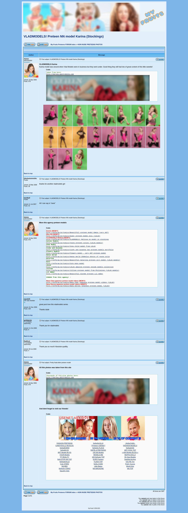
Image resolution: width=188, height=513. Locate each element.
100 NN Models (98, 452)
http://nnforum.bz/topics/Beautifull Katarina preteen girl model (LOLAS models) (83, 260)
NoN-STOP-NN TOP (64, 459)
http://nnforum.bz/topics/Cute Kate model (65, 263)
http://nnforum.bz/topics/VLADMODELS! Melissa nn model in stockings (77, 239)
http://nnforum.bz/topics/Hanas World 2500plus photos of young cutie (78, 257)
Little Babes (98, 466)
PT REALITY (64, 457)
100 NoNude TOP (98, 457)
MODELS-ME (98, 455)
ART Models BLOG (64, 452)
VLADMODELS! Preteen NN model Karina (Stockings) (64, 36)
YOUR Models (65, 455)
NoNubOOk (130, 448)
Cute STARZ (64, 464)
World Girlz (130, 466)
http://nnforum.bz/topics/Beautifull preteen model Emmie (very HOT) (77, 232)
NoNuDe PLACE (98, 448)
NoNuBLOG (64, 450)
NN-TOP (130, 468)
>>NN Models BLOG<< (130, 452)
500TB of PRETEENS (98, 450)
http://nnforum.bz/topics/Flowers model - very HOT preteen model (76, 253)
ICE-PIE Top (130, 462)
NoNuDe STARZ (64, 468)
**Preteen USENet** (98, 445)
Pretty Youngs (130, 464)
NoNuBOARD (64, 448)
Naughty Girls (64, 471)
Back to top (28, 173)
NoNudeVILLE (65, 462)
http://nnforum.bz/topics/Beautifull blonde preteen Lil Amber (74, 274)
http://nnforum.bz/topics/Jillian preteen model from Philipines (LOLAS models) (82, 270)
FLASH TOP (98, 462)
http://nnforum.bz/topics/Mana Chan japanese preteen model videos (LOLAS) (80, 282)
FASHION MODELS (130, 445)
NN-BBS (65, 466)
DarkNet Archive (130, 459)
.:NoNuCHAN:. (130, 443)
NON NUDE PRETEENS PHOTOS (90, 44)
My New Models (130, 457)
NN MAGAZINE (98, 468)
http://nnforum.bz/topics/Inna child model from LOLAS (70, 246)
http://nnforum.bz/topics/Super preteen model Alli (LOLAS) (73, 236)
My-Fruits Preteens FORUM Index (63, 44)
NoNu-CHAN (98, 464)
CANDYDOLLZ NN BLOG (65, 445)
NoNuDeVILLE (98, 443)
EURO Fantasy (98, 459)
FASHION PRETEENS (65, 443)
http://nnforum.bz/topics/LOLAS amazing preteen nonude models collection (80, 267)
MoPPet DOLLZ (130, 455)
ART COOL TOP (130, 450)
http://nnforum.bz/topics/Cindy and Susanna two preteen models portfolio (80, 250)
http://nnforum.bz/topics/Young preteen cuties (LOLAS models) (74, 243)
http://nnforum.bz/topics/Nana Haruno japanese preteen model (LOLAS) (78, 286)
